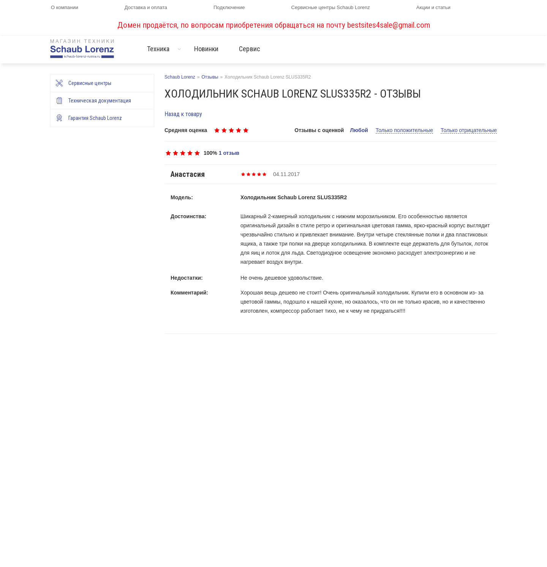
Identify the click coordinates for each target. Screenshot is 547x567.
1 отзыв (229, 153)
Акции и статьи (433, 7)
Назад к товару (183, 114)
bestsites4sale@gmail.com (388, 25)
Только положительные (404, 130)
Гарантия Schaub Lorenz (95, 118)
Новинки (206, 49)
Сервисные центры (89, 83)
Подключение (229, 7)
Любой (359, 130)
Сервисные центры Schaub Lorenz (330, 7)
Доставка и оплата (146, 7)
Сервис (249, 49)
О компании (64, 7)
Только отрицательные (469, 130)
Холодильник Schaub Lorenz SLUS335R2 (293, 197)
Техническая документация (99, 101)
